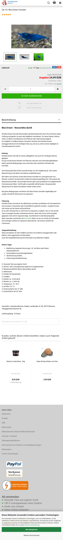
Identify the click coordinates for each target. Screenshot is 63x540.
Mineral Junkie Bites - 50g (16, 361)
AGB (3, 423)
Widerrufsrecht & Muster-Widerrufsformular (18, 432)
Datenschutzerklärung (32, 525)
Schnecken (28, 218)
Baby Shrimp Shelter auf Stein (47, 361)
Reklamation (6, 449)
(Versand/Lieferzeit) (45, 68)
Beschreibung (9, 119)
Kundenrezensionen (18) (14, 321)
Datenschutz (6, 427)
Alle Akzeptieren (31, 529)
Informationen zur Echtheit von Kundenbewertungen (21, 445)
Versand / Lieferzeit (9, 436)
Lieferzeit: (6, 68)
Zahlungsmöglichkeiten (11, 440)
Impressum (6, 414)
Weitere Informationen (32, 535)
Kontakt (5, 418)
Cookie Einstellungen (10, 454)
